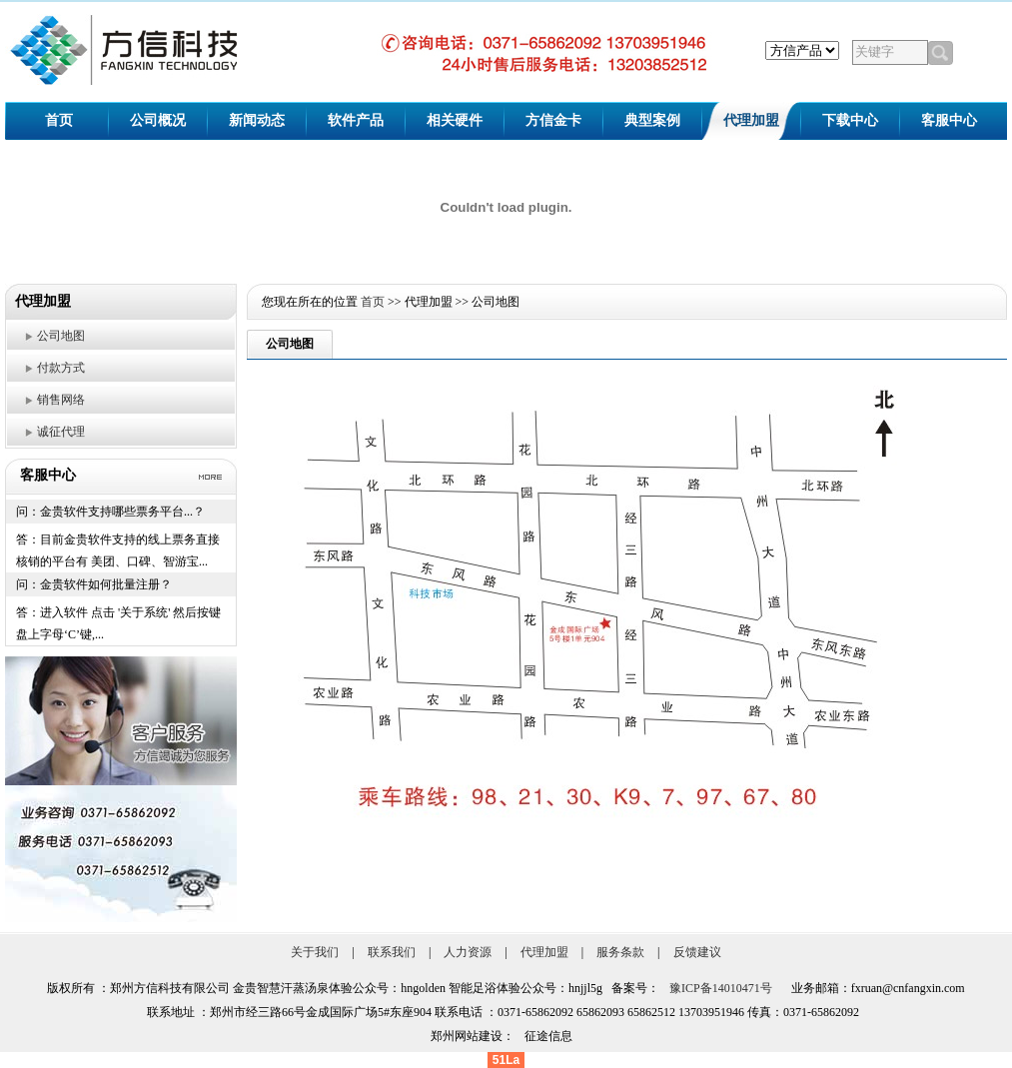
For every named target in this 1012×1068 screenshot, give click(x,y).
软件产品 (356, 120)
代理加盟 (751, 120)
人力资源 (468, 952)
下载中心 (850, 120)
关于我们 (315, 952)
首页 (59, 120)
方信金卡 (553, 120)
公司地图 (61, 336)
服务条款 (620, 952)
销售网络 (61, 400)
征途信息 (548, 1036)
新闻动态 (257, 120)
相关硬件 (455, 120)
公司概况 (158, 120)
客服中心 (949, 120)
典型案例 (652, 120)
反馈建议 (697, 952)
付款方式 (61, 368)
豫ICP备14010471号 (720, 988)
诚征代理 (61, 432)
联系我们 (392, 952)
